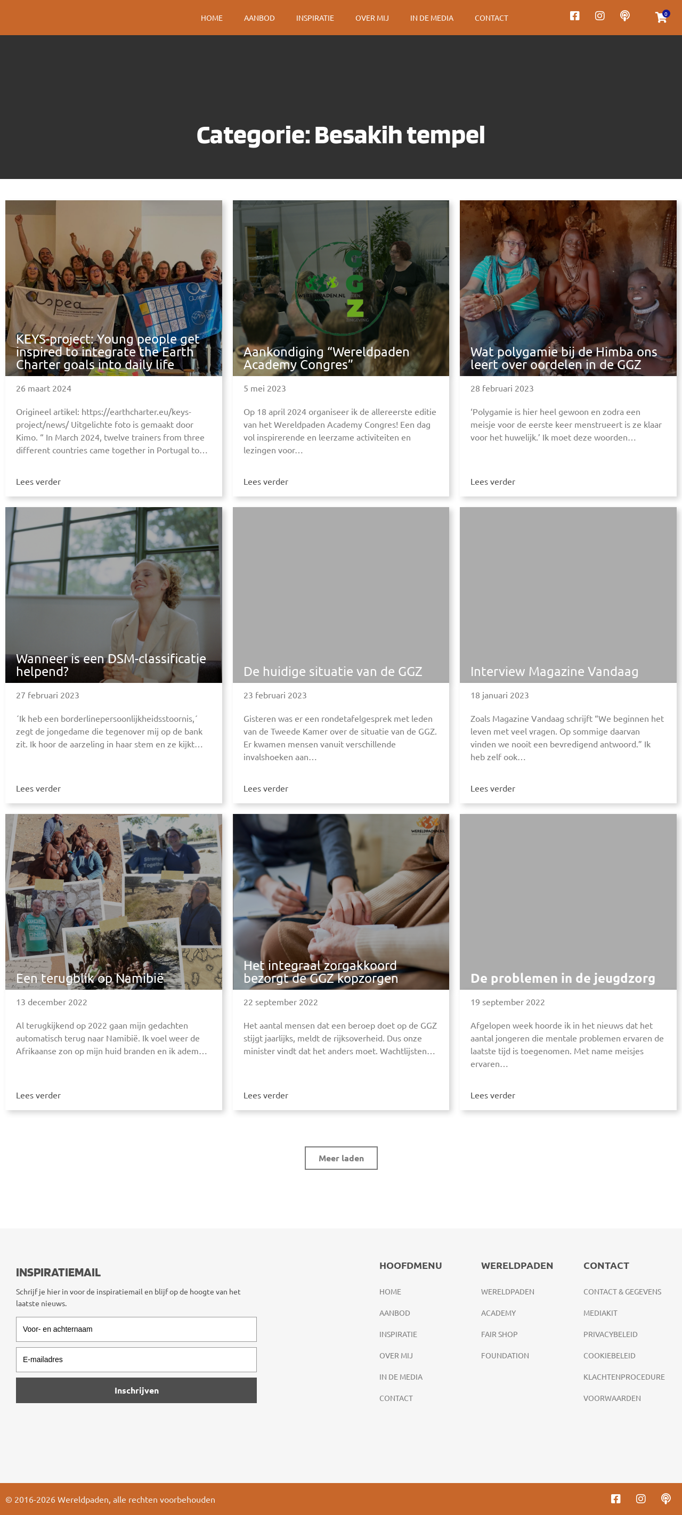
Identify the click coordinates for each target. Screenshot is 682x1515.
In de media (431, 17)
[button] (341, 1158)
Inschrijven (137, 1390)
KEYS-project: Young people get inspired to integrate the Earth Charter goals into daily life (108, 351)
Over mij (372, 17)
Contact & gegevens (622, 1291)
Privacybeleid (610, 1334)
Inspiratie (315, 17)
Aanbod (259, 17)
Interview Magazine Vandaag (554, 671)
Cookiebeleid (609, 1355)
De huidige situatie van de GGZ (333, 671)
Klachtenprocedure (624, 1376)
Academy (498, 1312)
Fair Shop (499, 1334)
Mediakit (600, 1312)
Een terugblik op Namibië (90, 977)
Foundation (505, 1355)
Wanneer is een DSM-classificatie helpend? (111, 664)
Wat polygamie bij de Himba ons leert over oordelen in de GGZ (563, 358)
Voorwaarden (612, 1398)
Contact (491, 17)
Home (212, 17)
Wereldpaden (507, 1291)
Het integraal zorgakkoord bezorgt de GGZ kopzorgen (321, 971)
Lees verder (38, 481)
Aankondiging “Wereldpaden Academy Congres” (326, 358)
